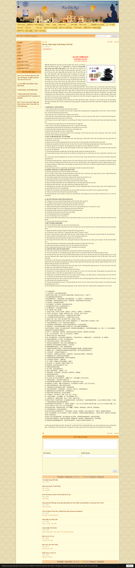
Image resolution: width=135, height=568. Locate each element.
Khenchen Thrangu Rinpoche (50, 515)
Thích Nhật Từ (47, 49)
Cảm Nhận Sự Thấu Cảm (50, 519)
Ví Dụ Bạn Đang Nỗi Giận (50, 480)
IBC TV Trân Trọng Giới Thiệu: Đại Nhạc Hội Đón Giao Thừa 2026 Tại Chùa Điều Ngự (28, 104)
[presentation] (59, 464)
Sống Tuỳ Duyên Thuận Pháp (51, 486)
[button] (63, 24)
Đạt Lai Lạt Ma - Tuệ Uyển (49, 523)
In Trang (43, 433)
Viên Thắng (45, 498)
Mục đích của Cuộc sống (50, 544)
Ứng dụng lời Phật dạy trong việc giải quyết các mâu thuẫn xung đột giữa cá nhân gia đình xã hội (73, 503)
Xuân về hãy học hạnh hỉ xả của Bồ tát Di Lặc (56, 494)
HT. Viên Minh (46, 490)
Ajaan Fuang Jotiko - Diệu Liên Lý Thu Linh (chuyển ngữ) (58, 532)
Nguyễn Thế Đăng (47, 557)
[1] (54, 236)
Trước (110, 42)
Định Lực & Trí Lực (48, 536)
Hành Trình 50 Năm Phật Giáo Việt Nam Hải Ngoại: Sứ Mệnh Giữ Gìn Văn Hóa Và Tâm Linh (28, 77)
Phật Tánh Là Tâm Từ (49, 553)
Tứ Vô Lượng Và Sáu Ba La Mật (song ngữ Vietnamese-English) (62, 511)
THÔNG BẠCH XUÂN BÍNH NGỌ (27, 90)
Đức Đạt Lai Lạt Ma (47, 548)
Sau (115, 42)
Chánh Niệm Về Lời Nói (49, 528)
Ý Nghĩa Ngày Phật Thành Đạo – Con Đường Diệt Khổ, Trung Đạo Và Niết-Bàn (28, 96)
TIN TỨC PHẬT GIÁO (28, 72)
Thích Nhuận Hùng (47, 540)
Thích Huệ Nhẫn (46, 507)
